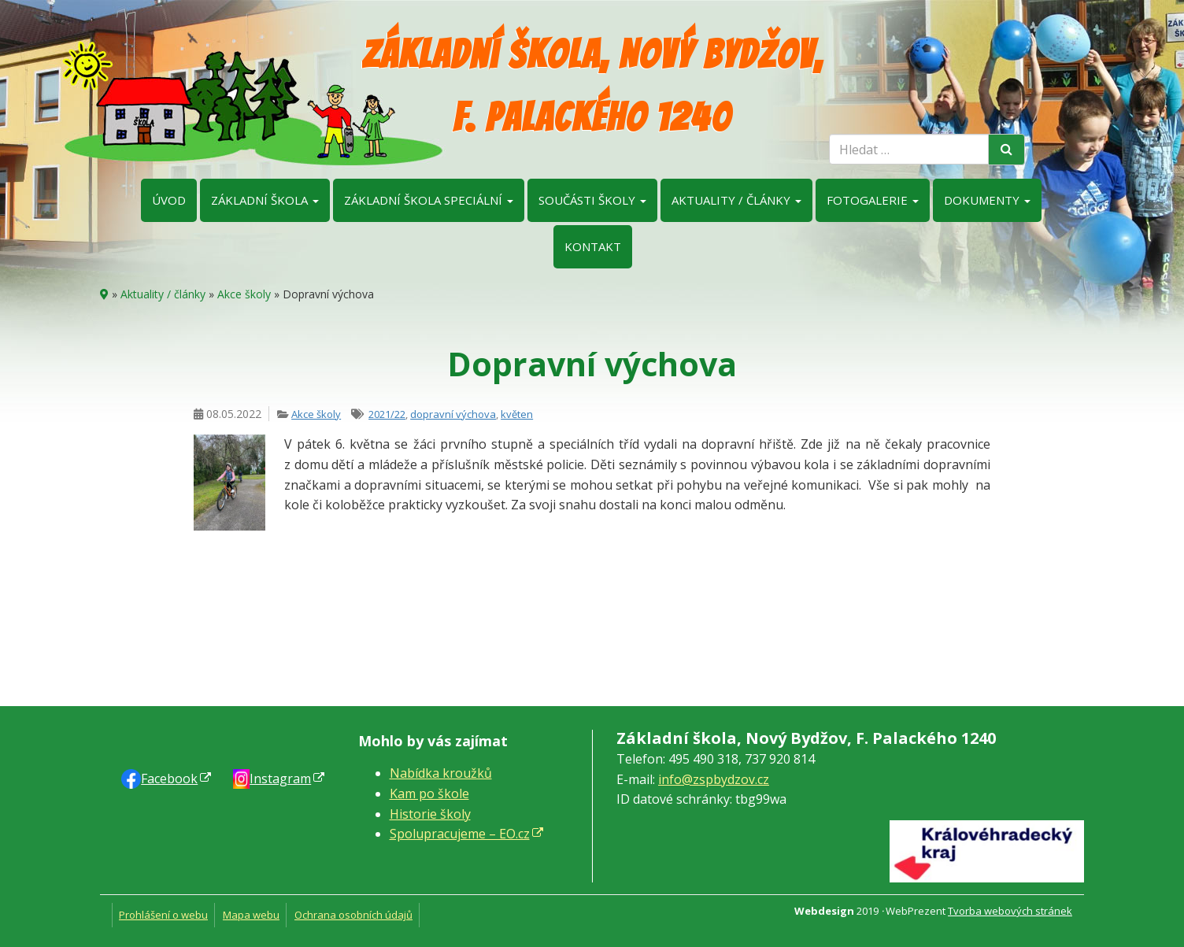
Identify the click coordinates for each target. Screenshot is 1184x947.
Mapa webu (251, 915)
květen (517, 414)
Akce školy (244, 294)
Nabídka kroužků (441, 773)
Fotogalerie (873, 200)
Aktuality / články (736, 200)
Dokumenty (987, 200)
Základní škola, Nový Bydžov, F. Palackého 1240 (592, 86)
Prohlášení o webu (163, 915)
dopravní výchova (453, 414)
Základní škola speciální (428, 200)
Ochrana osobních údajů (353, 915)
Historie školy (430, 814)
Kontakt (592, 246)
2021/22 (386, 414)
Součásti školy (592, 200)
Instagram (280, 778)
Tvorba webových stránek (1010, 911)
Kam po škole (429, 793)
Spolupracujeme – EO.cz (460, 833)
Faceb (169, 778)
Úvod (169, 200)
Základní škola (265, 200)
